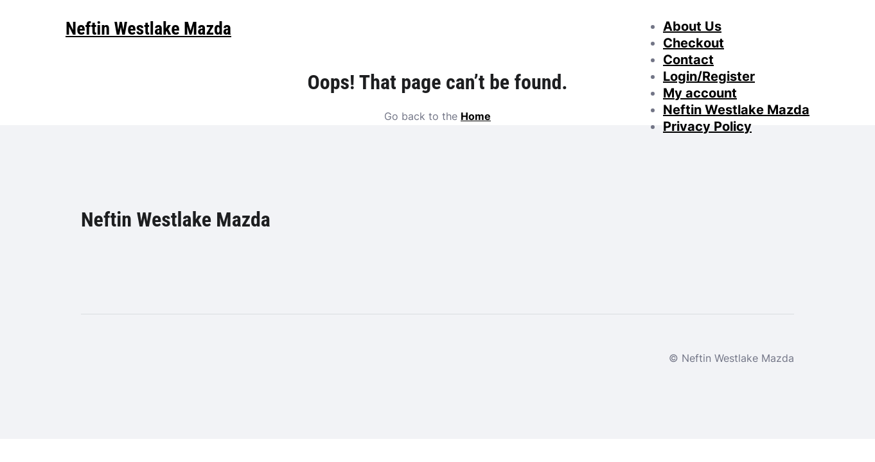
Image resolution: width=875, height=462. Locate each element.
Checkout (693, 43)
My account (700, 93)
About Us (692, 26)
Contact (688, 59)
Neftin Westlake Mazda (736, 109)
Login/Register (709, 76)
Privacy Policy (707, 126)
